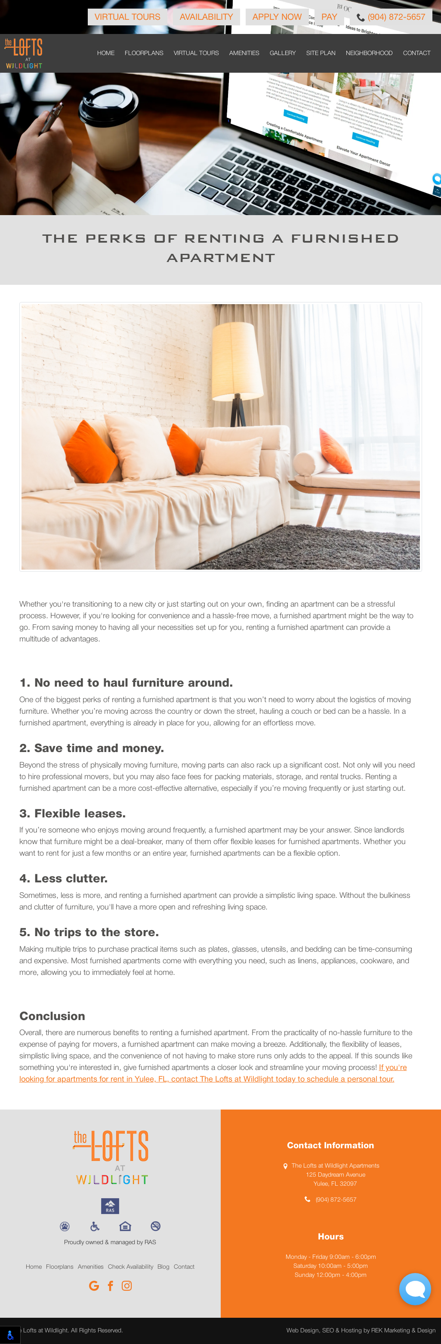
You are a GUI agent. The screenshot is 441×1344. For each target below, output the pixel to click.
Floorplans (144, 53)
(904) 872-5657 (391, 17)
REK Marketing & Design (403, 1331)
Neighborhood (369, 53)
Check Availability (130, 1267)
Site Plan (321, 53)
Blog (163, 1267)
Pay (329, 18)
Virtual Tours (127, 18)
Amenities (244, 53)
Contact (417, 53)
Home (105, 53)
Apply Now (277, 18)
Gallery (283, 53)
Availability (206, 18)
